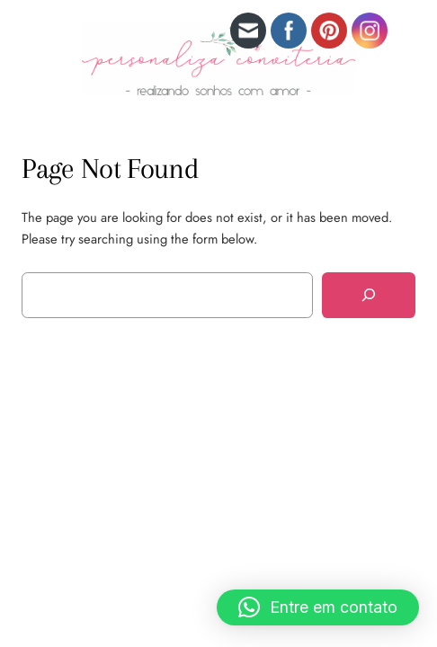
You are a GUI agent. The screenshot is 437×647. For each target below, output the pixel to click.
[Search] (368, 295)
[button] (318, 607)
